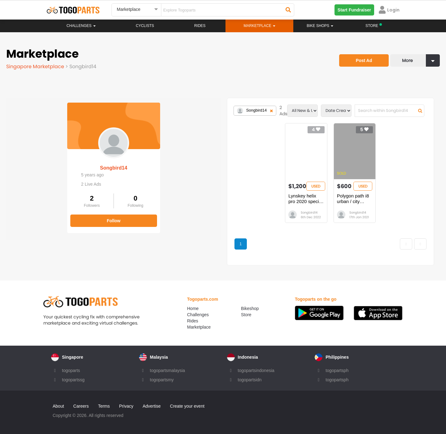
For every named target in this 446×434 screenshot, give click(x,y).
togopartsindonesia (256, 370)
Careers (81, 406)
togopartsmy (162, 379)
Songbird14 (52, 163)
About (58, 406)
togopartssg (73, 379)
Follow (52, 216)
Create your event (187, 406)
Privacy (126, 406)
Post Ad (364, 60)
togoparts (71, 370)
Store (246, 314)
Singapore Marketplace (35, 66)
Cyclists (145, 26)
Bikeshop (250, 308)
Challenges (81, 26)
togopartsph (337, 370)
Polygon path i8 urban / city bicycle (304, 198)
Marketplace (199, 327)
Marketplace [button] (260, 26)
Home (193, 308)
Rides (200, 26)
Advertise (151, 406)
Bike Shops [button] (320, 26)
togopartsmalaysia (167, 370)
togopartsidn (250, 379)
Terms (104, 406)
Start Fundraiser (354, 9)
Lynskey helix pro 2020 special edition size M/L (228, 198)
